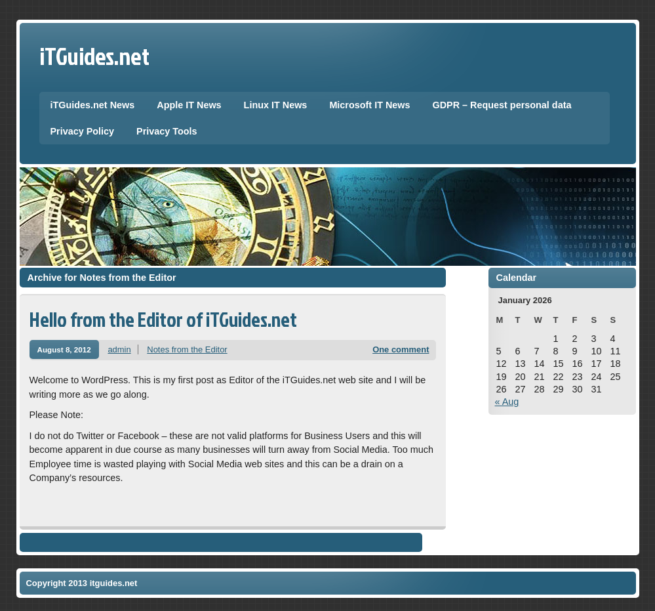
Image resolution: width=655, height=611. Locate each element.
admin (119, 349)
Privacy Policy (82, 131)
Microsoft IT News (369, 105)
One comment (400, 349)
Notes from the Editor (187, 349)
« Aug (507, 401)
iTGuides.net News (92, 105)
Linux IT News (276, 105)
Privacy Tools (166, 131)
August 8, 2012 (64, 349)
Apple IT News (189, 105)
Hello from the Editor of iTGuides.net (163, 319)
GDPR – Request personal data (502, 105)
